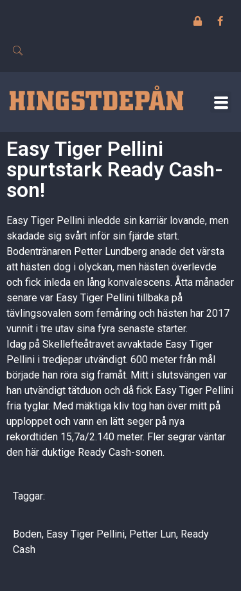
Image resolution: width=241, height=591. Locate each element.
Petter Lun (152, 534)
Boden (27, 534)
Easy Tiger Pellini (85, 534)
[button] (220, 102)
